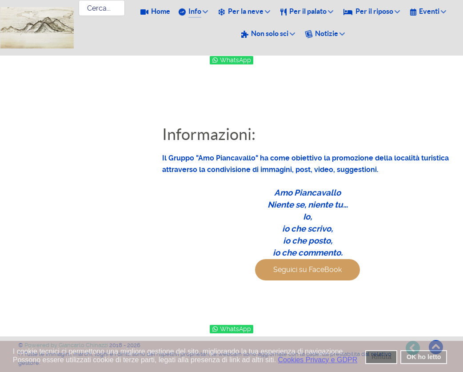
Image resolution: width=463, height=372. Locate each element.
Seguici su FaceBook (307, 269)
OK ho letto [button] (424, 356)
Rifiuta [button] (381, 356)
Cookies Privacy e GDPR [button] (318, 360)
